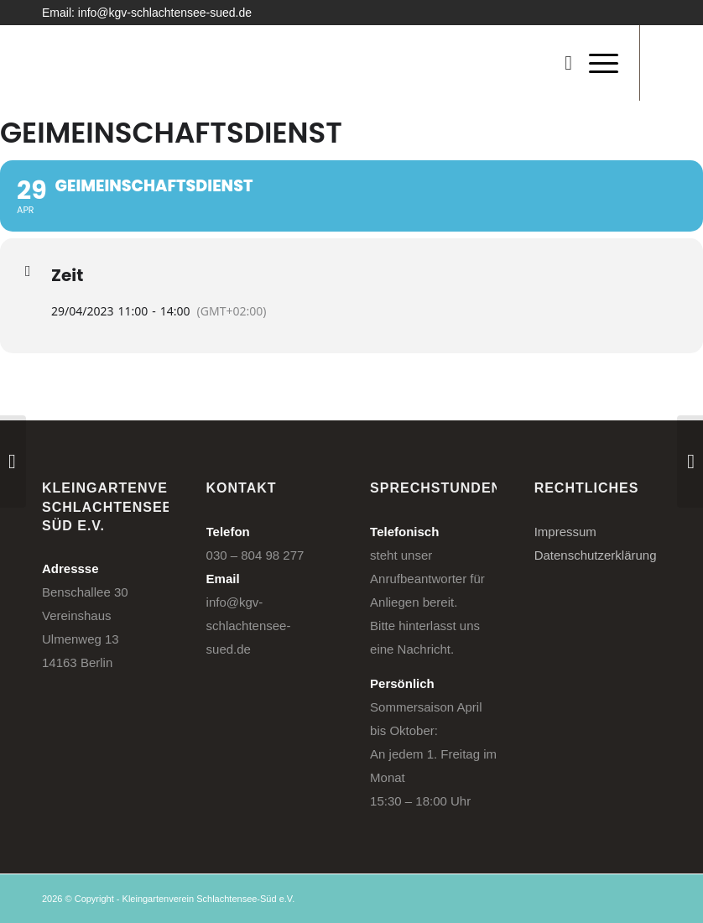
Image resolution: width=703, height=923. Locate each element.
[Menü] (595, 63)
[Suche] (560, 63)
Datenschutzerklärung (595, 555)
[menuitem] (560, 63)
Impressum (565, 531)
